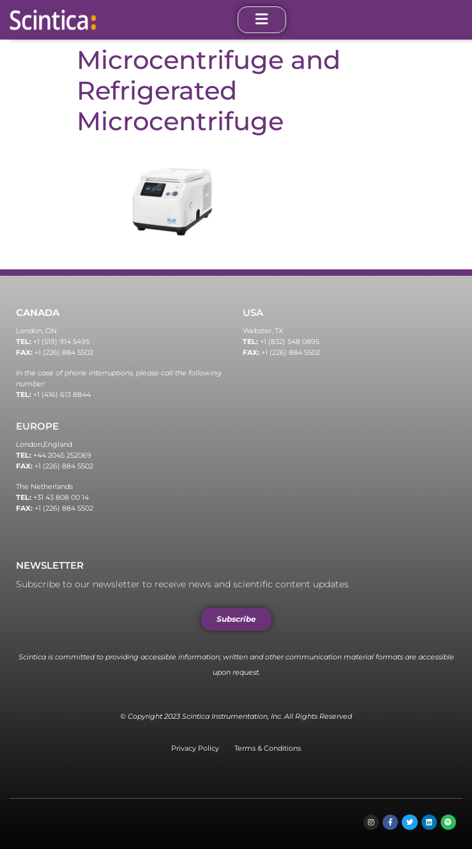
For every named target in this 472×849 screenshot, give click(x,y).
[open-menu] (262, 19)
